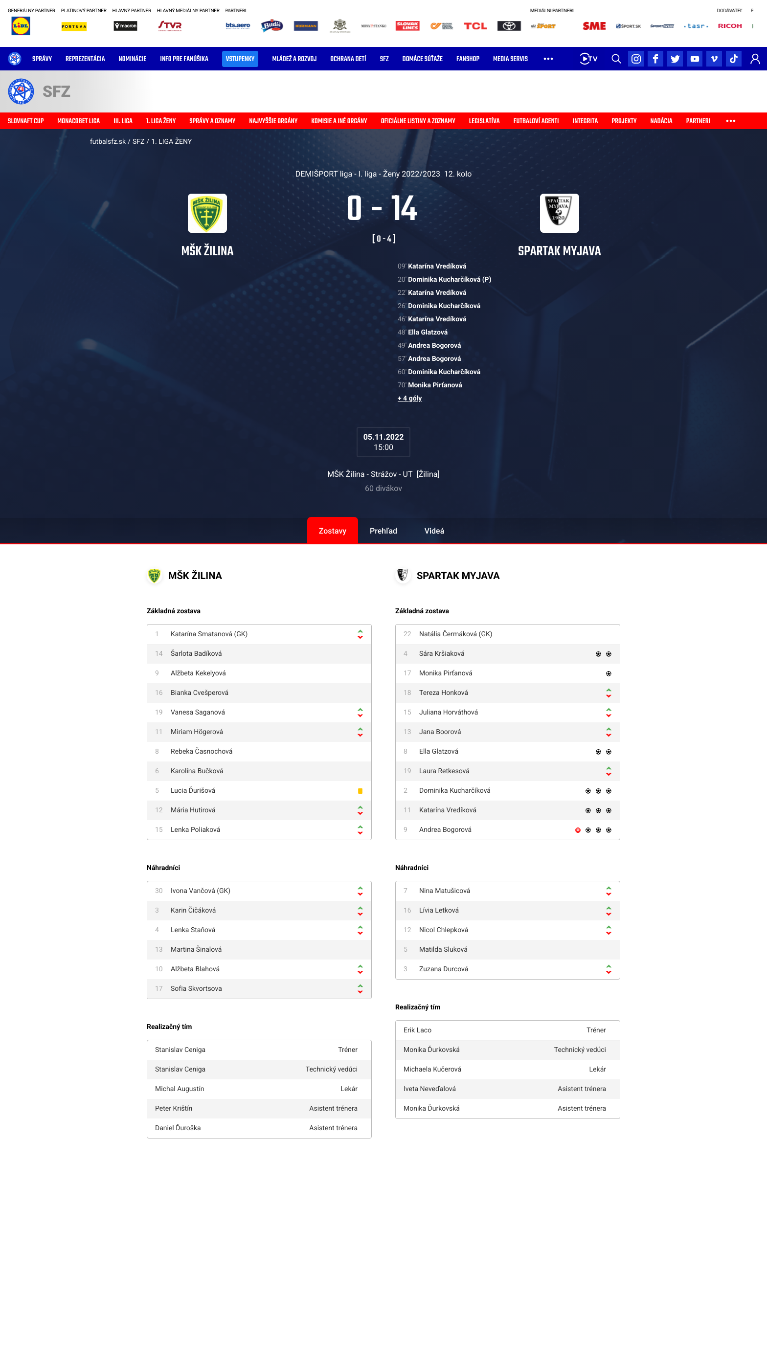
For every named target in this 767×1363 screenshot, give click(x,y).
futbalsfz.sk (108, 142)
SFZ (138, 142)
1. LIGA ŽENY (171, 142)
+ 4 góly (410, 398)
